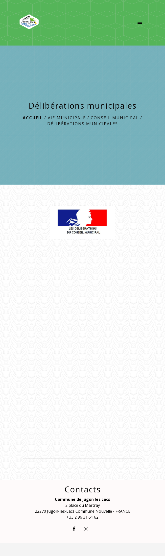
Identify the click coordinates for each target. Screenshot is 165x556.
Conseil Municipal (115, 118)
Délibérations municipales (82, 123)
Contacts (83, 489)
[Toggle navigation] (140, 23)
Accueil (33, 118)
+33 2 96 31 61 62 (82, 517)
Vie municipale (67, 118)
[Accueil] (29, 22)
